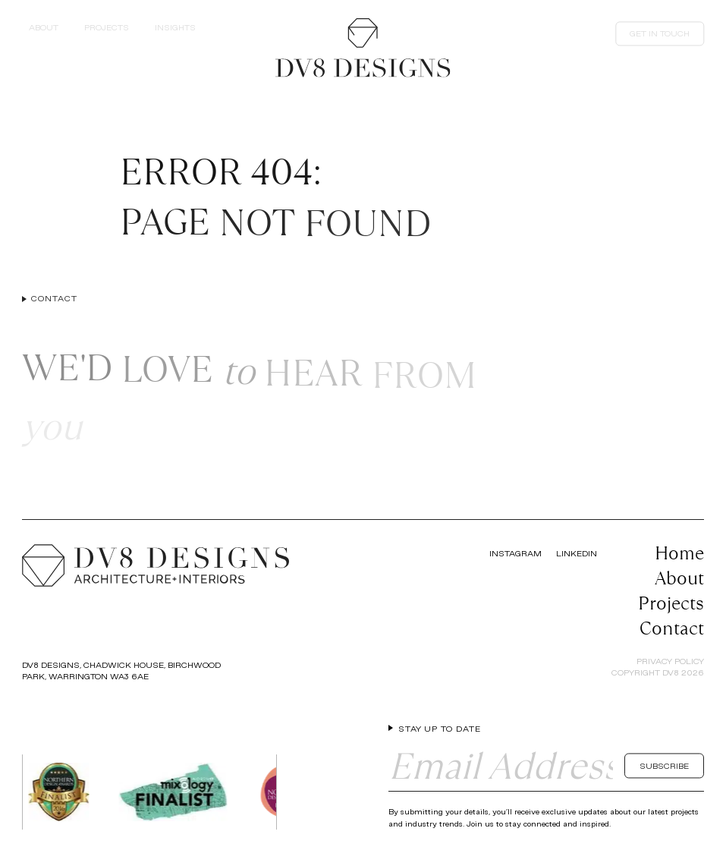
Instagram (515, 553)
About (679, 577)
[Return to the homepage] (362, 47)
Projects (671, 603)
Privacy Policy (670, 661)
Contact (672, 628)
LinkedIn (576, 553)
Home (679, 552)
